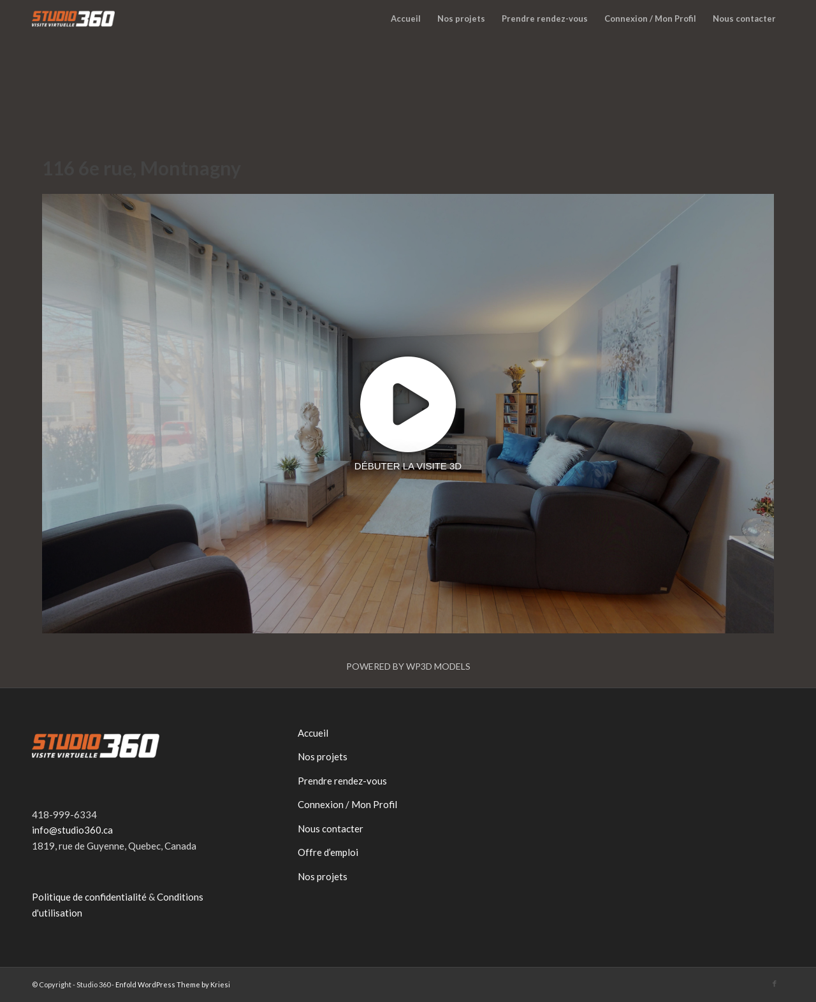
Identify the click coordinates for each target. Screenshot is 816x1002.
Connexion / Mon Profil (347, 804)
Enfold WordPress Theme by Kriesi (172, 984)
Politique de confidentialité (89, 897)
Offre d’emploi (328, 852)
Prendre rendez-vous (342, 780)
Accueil (313, 733)
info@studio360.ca (72, 830)
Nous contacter (330, 828)
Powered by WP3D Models (408, 666)
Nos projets (322, 756)
